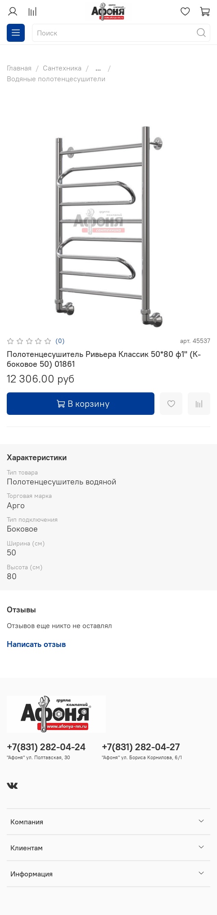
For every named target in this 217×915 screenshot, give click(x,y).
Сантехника (62, 67)
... (98, 68)
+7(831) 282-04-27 (141, 747)
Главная (19, 67)
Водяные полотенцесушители (56, 78)
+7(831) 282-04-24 (46, 747)
